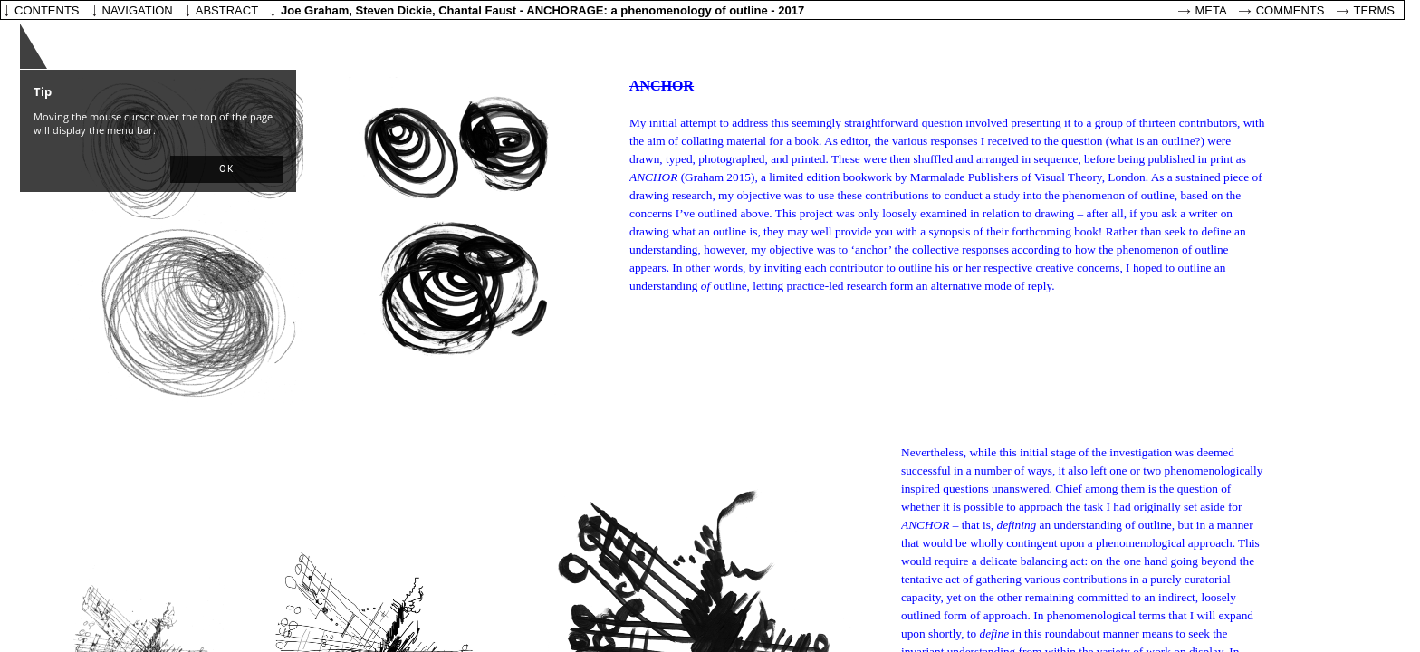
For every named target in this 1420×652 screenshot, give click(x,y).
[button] (226, 169)
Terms (1375, 10)
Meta (1211, 10)
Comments (1290, 10)
